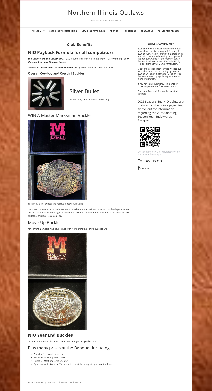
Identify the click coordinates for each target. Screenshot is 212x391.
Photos (114, 31)
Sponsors (130, 31)
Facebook (143, 168)
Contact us (147, 31)
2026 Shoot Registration (63, 31)
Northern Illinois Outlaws (106, 12)
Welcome (37, 31)
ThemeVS (76, 382)
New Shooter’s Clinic (93, 31)
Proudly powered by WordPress (42, 382)
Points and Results (169, 31)
